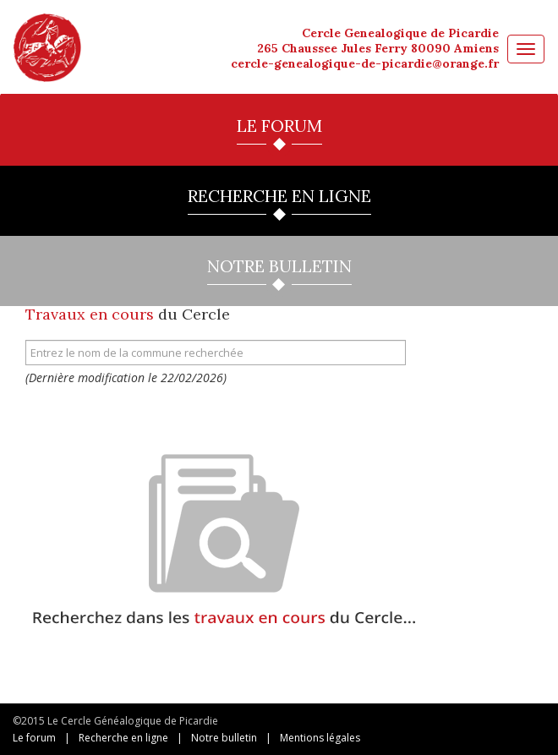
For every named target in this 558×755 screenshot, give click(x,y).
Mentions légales (320, 737)
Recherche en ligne (123, 737)
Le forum (34, 737)
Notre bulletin (224, 737)
